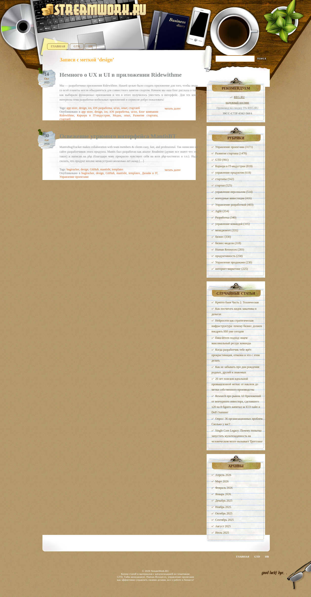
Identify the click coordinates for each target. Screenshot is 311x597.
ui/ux (117, 108)
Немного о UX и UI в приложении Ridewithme (120, 75)
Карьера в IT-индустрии (93, 115)
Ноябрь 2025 (223, 507)
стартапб (134, 108)
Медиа (117, 115)
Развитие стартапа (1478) (231, 153)
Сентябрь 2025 (224, 520)
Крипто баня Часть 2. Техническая (237, 302)
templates (117, 169)
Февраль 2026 (224, 487)
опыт (124, 108)
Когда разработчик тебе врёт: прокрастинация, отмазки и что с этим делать (236, 355)
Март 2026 (222, 481)
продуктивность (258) (229, 256)
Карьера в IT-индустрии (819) (234, 166)
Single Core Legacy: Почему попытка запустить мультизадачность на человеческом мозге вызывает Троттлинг (237, 436)
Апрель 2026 (223, 475)
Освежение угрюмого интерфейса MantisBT (117, 136)
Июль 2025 (222, 532)
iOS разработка (102, 108)
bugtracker (73, 169)
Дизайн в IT (149, 173)
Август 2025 (223, 526)
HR (90, 46)
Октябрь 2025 (224, 513)
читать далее (173, 108)
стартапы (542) (224, 179)
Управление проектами (73, 177)
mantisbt (105, 169)
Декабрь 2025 (223, 500)
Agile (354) (222, 211)
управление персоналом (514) (234, 192)
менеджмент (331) (226, 230)
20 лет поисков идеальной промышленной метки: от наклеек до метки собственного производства (235, 384)
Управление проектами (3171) (234, 147)
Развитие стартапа (145, 115)
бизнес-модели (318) (228, 243)
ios (90, 108)
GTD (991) (222, 160)
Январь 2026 (223, 494)
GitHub (94, 169)
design (82, 108)
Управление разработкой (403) (234, 204)
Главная (58, 46)
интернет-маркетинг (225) (231, 269)
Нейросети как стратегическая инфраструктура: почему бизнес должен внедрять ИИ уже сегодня (237, 326)
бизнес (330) (223, 236)
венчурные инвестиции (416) (233, 198)
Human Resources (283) (229, 249)
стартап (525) (223, 185)
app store (72, 108)
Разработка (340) (225, 217)
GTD (77, 46)
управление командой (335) (232, 224)
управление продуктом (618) (233, 172)
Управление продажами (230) (233, 262)
